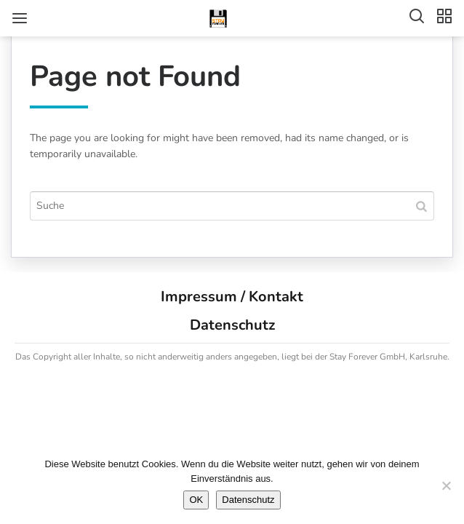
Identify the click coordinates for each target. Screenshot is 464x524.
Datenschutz (232, 325)
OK (196, 499)
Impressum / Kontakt (232, 296)
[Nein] (446, 485)
